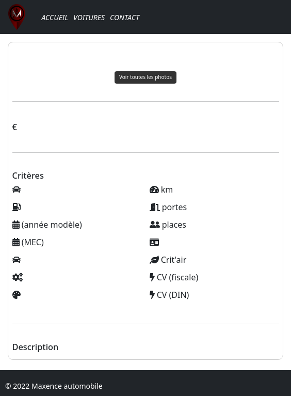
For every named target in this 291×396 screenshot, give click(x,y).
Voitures (89, 17)
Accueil (54, 17)
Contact (124, 17)
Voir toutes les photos (145, 77)
